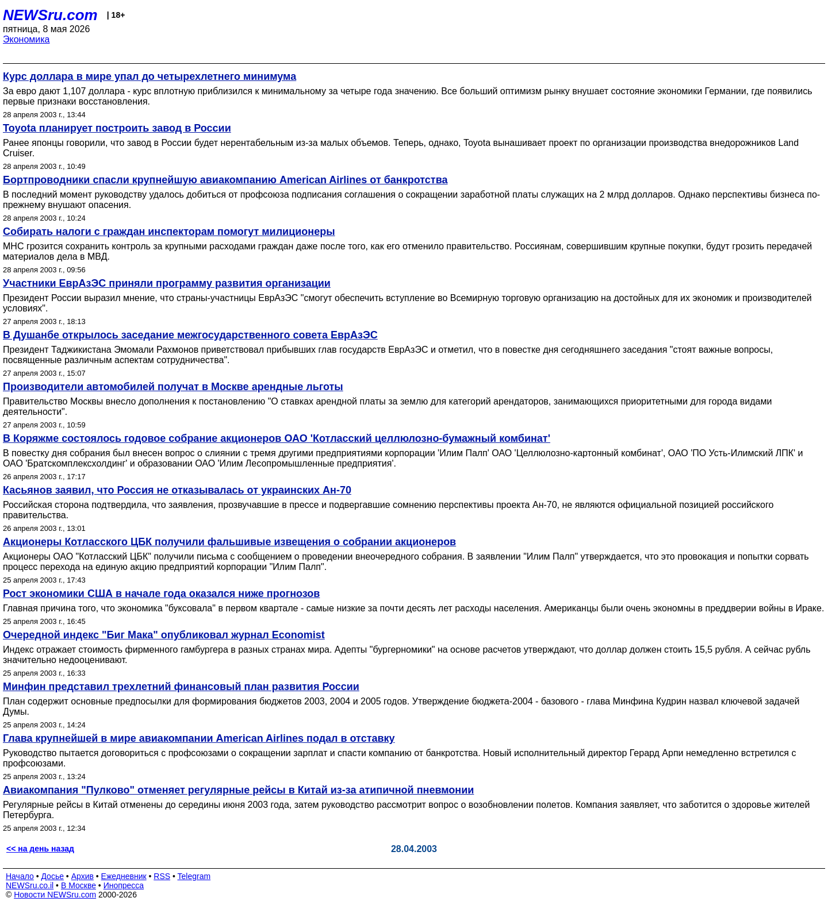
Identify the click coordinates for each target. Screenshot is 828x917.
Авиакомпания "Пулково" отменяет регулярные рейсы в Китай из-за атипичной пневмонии (238, 790)
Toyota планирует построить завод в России (117, 128)
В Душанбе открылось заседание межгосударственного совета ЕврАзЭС (190, 335)
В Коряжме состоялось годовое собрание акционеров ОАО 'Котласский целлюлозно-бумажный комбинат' (276, 438)
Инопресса (123, 885)
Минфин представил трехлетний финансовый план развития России (181, 686)
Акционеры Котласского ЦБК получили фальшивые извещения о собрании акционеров (229, 542)
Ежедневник (124, 876)
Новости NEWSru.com (55, 894)
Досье (52, 876)
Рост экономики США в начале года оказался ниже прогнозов (161, 593)
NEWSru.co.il (29, 885)
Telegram (194, 876)
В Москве (78, 885)
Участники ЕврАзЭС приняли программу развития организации (167, 283)
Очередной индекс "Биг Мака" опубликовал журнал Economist (164, 635)
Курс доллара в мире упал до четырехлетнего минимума (149, 76)
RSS (162, 876)
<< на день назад (40, 848)
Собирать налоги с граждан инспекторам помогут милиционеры (169, 231)
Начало (20, 876)
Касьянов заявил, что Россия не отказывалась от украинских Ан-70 (177, 490)
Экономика (26, 39)
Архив (82, 876)
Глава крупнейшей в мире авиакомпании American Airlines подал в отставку (199, 738)
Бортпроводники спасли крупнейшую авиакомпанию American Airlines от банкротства (225, 180)
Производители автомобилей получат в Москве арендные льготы (173, 386)
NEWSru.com (50, 15)
